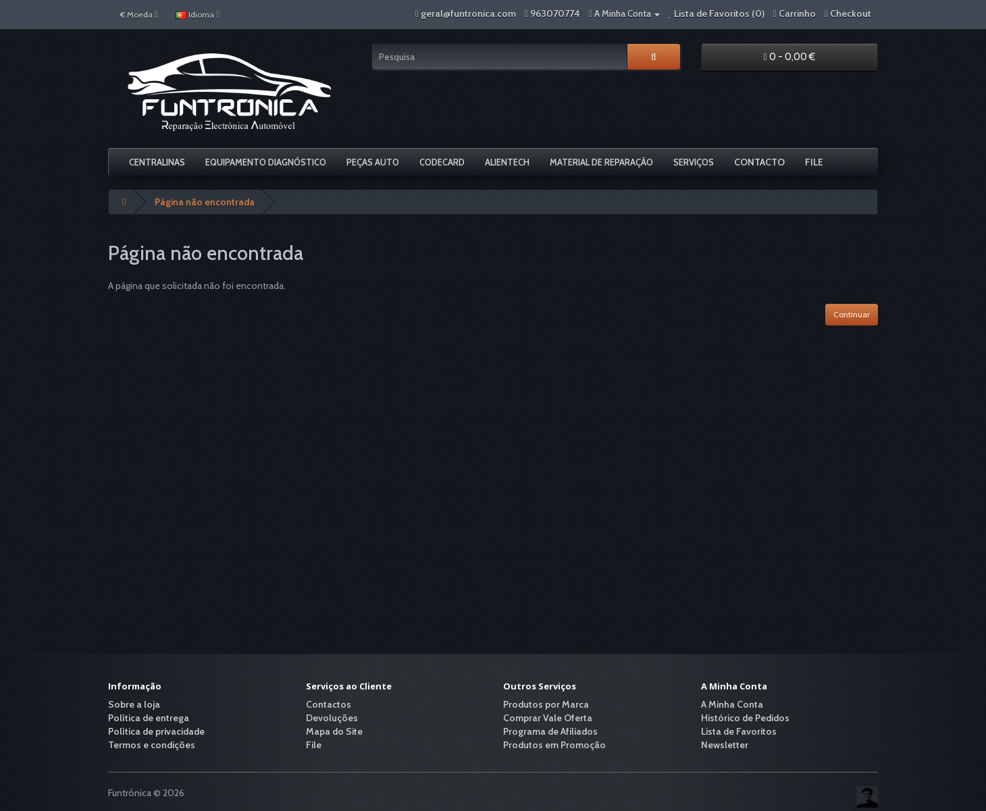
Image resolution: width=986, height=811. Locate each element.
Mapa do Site (334, 731)
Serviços (693, 162)
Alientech (507, 162)
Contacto (759, 162)
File (814, 162)
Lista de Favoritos (739, 731)
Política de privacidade (156, 731)
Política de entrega (148, 718)
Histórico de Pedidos (745, 718)
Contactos (328, 704)
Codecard (442, 162)
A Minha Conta (732, 704)
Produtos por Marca (546, 704)
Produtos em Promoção (554, 745)
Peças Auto (372, 162)
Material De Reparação (601, 162)
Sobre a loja (134, 704)
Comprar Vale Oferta (547, 718)
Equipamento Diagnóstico (265, 162)
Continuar (851, 314)
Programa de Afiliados (550, 731)
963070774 (555, 13)
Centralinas (157, 162)
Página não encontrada (205, 202)
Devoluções (332, 718)
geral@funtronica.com (468, 13)
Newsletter (724, 745)
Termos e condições (151, 745)
